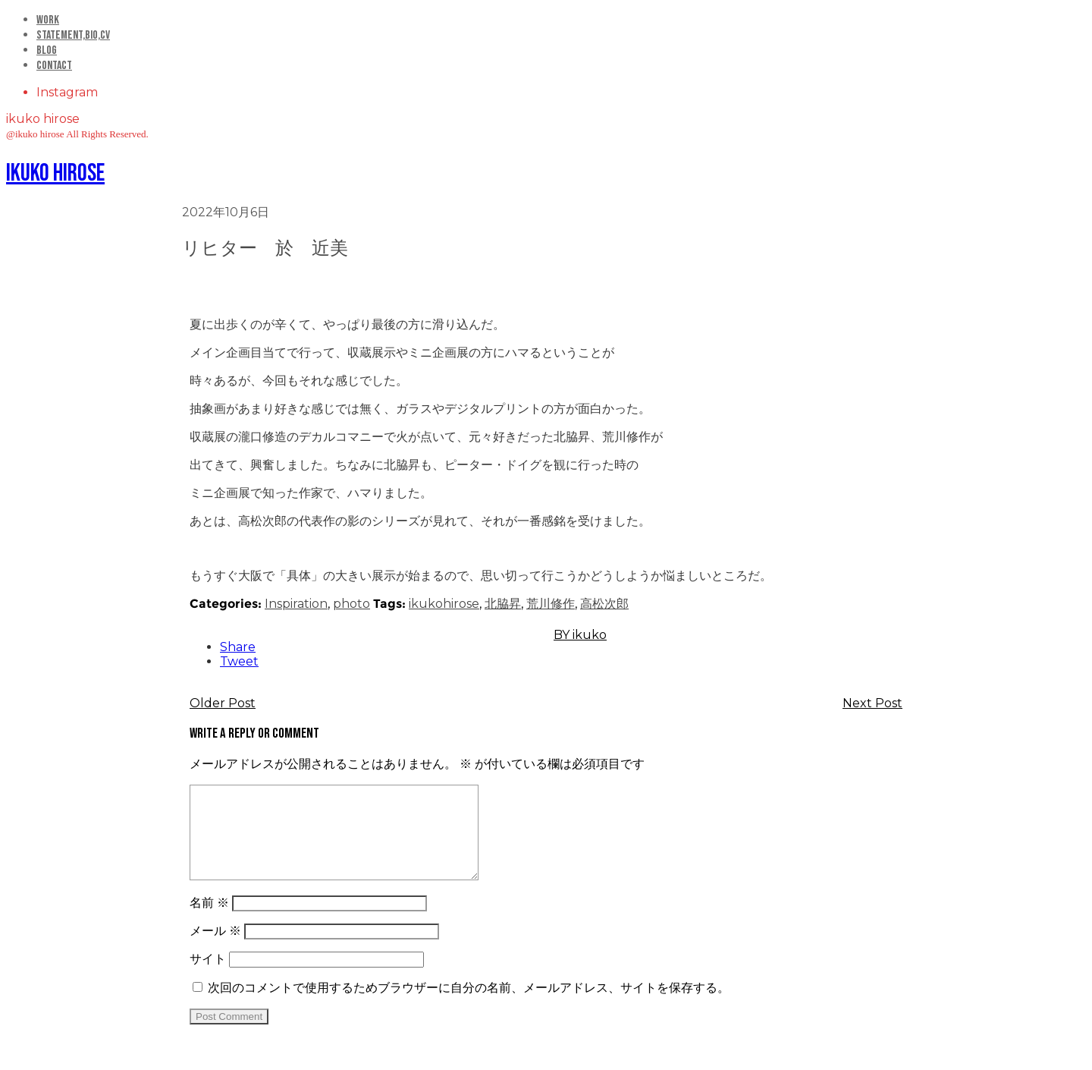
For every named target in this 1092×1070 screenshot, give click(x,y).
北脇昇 (503, 603)
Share (238, 647)
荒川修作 (550, 603)
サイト (208, 977)
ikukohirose (444, 603)
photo (351, 603)
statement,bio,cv (73, 35)
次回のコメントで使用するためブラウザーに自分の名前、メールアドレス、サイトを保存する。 (469, 1006)
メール (215, 949)
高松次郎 (604, 603)
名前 (209, 921)
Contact (54, 65)
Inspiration (296, 603)
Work (47, 20)
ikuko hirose (55, 173)
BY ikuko (580, 635)
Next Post (872, 703)
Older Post (223, 703)
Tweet (239, 661)
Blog (46, 50)
